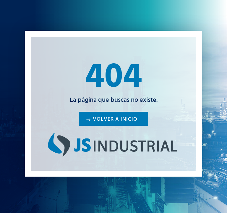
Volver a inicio (115, 120)
